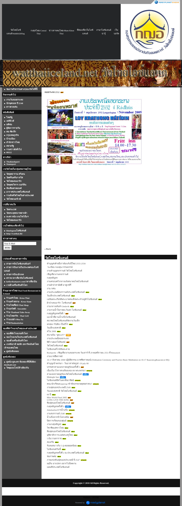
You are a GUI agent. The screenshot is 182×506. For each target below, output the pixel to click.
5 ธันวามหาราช (54, 438)
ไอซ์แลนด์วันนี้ (54, 449)
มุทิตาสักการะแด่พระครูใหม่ (60, 435)
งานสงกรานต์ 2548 (56, 413)
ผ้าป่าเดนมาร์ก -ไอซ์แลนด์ (59, 303)
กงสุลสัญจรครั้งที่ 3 (55, 406)
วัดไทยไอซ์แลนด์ (55, 345)
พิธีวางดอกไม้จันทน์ (56, 342)
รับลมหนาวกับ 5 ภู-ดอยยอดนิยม (62, 445)
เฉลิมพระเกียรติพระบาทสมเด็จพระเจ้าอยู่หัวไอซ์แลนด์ (72, 299)
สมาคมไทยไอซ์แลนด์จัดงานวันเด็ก (63, 320)
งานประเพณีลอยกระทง (58, 338)
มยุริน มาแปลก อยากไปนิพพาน (61, 463)
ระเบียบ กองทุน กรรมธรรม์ (60, 267)
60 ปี (49, 394)
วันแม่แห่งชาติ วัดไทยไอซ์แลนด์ (62, 391)
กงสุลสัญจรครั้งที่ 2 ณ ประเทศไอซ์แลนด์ (65, 453)
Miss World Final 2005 (57, 397)
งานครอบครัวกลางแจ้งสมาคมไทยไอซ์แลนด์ (67, 281)
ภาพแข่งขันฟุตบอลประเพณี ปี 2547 (63, 460)
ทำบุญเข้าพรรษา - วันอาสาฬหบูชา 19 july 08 (68, 363)
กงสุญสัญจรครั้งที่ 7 (55, 313)
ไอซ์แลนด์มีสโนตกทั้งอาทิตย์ (60, 380)
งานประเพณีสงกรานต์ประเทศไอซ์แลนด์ (66, 292)
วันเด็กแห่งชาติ (54, 328)
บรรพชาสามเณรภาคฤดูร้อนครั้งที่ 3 (63, 367)
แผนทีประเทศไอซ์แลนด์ (58, 467)
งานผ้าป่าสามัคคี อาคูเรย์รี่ (59, 285)
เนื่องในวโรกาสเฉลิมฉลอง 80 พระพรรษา (66, 370)
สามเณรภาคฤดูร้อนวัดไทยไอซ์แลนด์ (64, 374)
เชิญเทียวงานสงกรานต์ (57, 274)
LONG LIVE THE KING (58, 400)
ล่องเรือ (50, 442)
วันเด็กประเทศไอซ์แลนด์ (58, 295)
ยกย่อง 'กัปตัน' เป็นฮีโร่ (57, 324)
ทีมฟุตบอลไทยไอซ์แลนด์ (58, 403)
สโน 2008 (51, 331)
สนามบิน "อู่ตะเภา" (56, 335)
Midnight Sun (53, 377)
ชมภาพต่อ (51, 456)
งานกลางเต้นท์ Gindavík (58, 306)
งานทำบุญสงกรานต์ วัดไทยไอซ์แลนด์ (64, 270)
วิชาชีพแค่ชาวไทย (55, 428)
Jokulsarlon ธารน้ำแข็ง (57, 410)
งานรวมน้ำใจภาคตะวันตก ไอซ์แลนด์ (64, 310)
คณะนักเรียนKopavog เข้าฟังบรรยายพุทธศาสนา (69, 384)
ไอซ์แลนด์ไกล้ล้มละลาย (58, 349)
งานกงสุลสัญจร (54, 424)
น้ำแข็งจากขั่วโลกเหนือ (58, 417)
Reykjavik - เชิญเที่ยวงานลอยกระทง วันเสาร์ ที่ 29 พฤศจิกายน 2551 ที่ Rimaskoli (83, 352)
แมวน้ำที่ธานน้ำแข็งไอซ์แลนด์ (61, 317)
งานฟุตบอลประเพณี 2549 (59, 387)
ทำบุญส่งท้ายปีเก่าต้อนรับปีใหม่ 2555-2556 (66, 263)
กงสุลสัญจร (52, 278)
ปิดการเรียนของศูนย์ (56, 420)
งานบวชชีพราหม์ (55, 356)
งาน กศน (51, 288)
